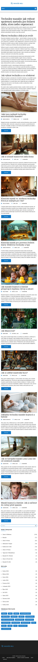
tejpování (21, 616)
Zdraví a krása (6, 540)
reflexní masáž (5, 616)
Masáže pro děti (7, 562)
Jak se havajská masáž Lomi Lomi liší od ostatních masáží (18, 459)
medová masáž (15, 622)
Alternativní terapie (7, 543)
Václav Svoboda (5, 203)
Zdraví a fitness (6, 549)
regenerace (14, 616)
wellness (16, 613)
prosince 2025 (6, 583)
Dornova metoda (29, 616)
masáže (4, 625)
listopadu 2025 (6, 586)
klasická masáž (29, 619)
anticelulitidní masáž (25, 613)
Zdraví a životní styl (8, 559)
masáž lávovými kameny (7, 619)
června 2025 (6, 601)
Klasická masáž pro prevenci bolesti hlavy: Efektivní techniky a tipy (17, 243)
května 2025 (6, 604)
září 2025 (5, 592)
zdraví (10, 613)
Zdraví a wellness (7, 534)
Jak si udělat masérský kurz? (14, 372)
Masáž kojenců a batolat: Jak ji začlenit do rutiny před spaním (19, 503)
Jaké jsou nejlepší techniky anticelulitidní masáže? (13, 115)
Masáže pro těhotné (8, 556)
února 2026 (5, 577)
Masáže (4, 537)
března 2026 (6, 574)
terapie (10, 625)
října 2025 (5, 589)
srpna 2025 (5, 595)
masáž (33, 622)
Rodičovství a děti (7, 546)
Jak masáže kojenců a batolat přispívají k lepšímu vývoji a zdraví (17, 287)
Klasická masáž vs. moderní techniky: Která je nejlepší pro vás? (18, 199)
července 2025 (6, 598)
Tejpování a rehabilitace (9, 552)
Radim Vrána (4, 333)
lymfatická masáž (6, 628)
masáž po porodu (25, 622)
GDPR (32, 657)
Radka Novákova (5, 119)
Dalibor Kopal (4, 463)
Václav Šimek (4, 291)
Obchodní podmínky (11, 657)
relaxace (4, 613)
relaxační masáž (19, 619)
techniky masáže (6, 622)
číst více (6, 130)
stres (15, 625)
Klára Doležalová (5, 159)
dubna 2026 (6, 571)
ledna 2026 (5, 580)
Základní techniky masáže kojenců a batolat (18, 415)
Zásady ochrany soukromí (23, 657)
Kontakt (5, 659)
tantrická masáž (22, 625)
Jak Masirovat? (8, 331)
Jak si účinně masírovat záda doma (17, 156)
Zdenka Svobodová (5, 247)
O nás (3, 657)
